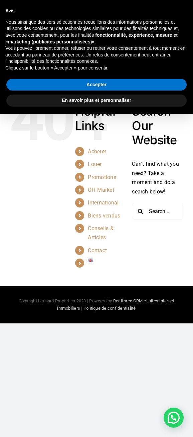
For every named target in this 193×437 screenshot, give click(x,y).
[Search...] (157, 211)
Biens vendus (104, 215)
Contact (97, 250)
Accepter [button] (96, 407)
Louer (95, 164)
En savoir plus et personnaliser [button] (96, 423)
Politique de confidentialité (109, 308)
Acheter (97, 151)
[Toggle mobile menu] (179, 15)
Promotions (102, 177)
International (103, 202)
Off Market (101, 190)
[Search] (140, 211)
